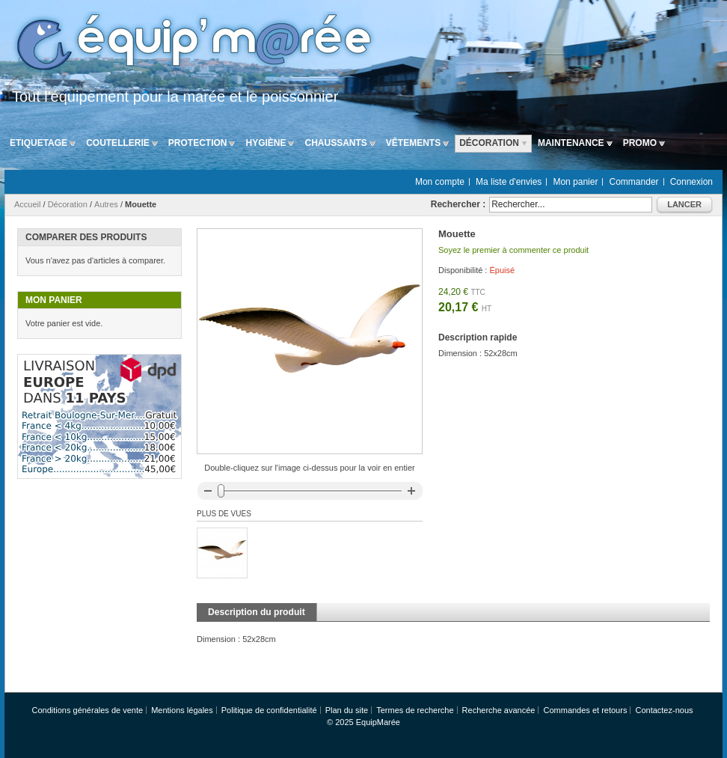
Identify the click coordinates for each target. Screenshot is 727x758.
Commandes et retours (586, 710)
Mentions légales (182, 710)
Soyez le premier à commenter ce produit (513, 249)
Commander (634, 182)
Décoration (68, 204)
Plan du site (346, 710)
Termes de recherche (414, 710)
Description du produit (256, 612)
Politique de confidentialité (269, 710)
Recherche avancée (499, 710)
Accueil (27, 204)
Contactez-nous (664, 710)
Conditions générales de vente (87, 710)
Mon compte (439, 182)
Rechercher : (458, 204)
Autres (106, 204)
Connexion (691, 182)
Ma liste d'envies (509, 182)
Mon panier (575, 182)
